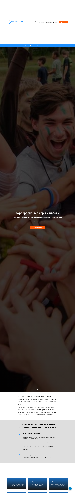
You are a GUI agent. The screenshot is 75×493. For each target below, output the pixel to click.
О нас (26, 45)
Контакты (48, 45)
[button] (63, 22)
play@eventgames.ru (52, 22)
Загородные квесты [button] (58, 482)
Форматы (32, 45)
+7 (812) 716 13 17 (40, 22)
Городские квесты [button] (37, 482)
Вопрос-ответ (40, 45)
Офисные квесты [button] (16, 483)
